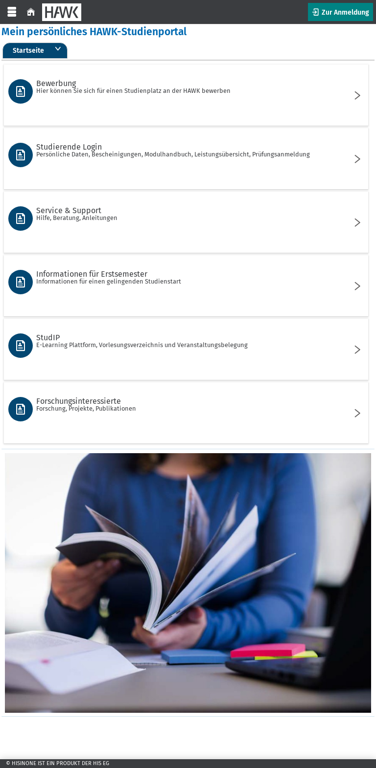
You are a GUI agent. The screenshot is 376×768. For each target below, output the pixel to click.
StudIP (184, 341)
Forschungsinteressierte (184, 404)
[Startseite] (31, 12)
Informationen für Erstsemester (184, 277)
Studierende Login (184, 150)
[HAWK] (62, 12)
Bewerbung (184, 86)
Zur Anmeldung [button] (344, 12)
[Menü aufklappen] (12, 12)
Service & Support (184, 213)
